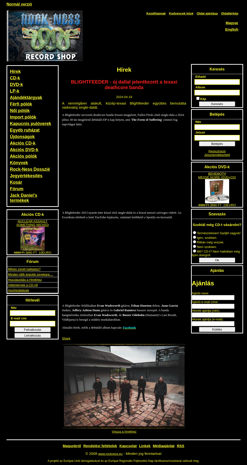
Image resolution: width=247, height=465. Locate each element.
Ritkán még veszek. (208, 242)
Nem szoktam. (205, 247)
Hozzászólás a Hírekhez (25, 280)
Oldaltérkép (229, 13)
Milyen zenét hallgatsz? (24, 269)
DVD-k (16, 84)
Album (200, 87)
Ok (217, 260)
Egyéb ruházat (25, 130)
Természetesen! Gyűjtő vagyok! (216, 233)
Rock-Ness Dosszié (30, 169)
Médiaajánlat (164, 446)
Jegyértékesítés (26, 175)
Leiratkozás (32, 335)
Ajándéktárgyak (26, 97)
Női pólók (20, 110)
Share (66, 338)
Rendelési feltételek (100, 446)
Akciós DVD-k (24, 149)
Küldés (217, 329)
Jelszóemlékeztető (217, 155)
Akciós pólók (23, 156)
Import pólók (23, 117)
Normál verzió (19, 4)
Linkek (145, 446)
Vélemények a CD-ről (23, 285)
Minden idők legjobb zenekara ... (30, 274)
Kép (201, 99)
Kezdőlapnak (156, 13)
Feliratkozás (32, 329)
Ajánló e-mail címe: (205, 302)
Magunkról (72, 446)
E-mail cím (19, 318)
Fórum (16, 188)
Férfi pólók (21, 104)
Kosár (16, 182)
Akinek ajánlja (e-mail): (208, 319)
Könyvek (19, 162)
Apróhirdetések (18, 290)
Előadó (200, 76)
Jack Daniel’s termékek (23, 198)
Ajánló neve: (200, 293)
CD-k (15, 78)
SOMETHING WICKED (32, 225)
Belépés (217, 144)
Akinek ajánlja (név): (206, 310)
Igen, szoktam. (205, 238)
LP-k (14, 91)
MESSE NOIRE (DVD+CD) (217, 177)
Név (14, 308)
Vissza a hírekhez (124, 431)
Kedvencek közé (181, 13)
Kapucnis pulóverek (30, 123)
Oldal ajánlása (207, 13)
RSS (180, 446)
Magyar (232, 23)
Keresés (217, 104)
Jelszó (200, 132)
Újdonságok (22, 136)
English (231, 29)
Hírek (15, 71)
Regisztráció (217, 151)
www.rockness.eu (110, 454)
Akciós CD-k (22, 143)
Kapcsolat (128, 446)
